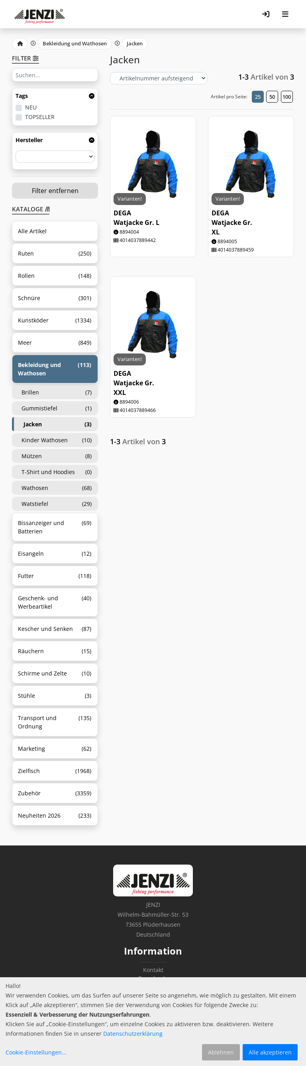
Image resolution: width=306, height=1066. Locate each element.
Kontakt (153, 970)
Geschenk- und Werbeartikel (54, 602)
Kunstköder (54, 320)
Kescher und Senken (54, 629)
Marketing (54, 748)
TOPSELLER (40, 117)
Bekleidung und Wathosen (75, 43)
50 (272, 96)
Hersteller (55, 140)
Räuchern (54, 651)
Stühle (54, 695)
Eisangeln (54, 553)
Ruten (54, 253)
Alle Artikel (32, 231)
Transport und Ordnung (54, 722)
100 (286, 96)
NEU (31, 107)
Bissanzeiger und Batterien (54, 527)
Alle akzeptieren (270, 1052)
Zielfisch (54, 771)
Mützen (57, 456)
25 (258, 96)
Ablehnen (221, 1052)
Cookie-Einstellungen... (36, 1052)
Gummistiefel (57, 408)
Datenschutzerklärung (133, 1033)
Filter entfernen (55, 190)
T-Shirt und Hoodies (57, 472)
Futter (54, 576)
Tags (55, 96)
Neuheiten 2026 (54, 815)
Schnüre (54, 298)
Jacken (135, 43)
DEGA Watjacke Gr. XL (232, 222)
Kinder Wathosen (57, 440)
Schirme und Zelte (54, 673)
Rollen (54, 275)
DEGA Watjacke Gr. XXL (134, 383)
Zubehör (54, 793)
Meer (54, 342)
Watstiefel (57, 504)
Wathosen (57, 488)
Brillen (57, 392)
